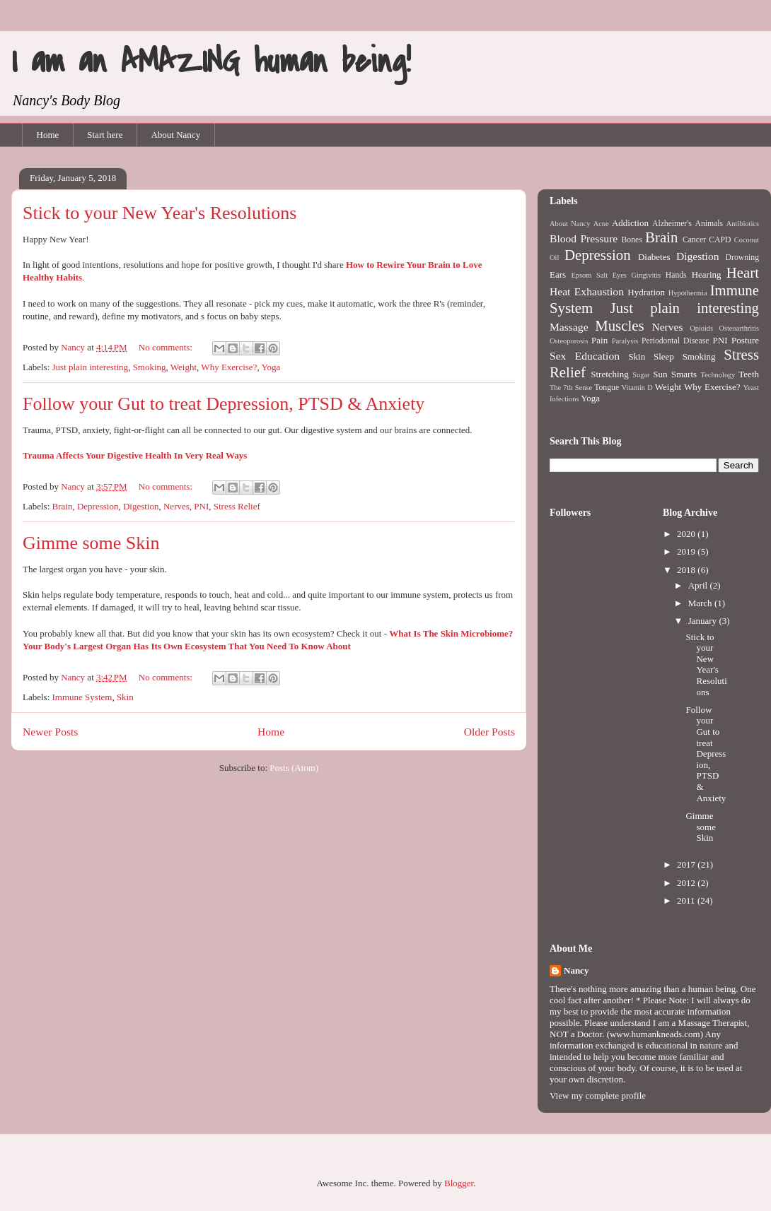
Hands (676, 275)
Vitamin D (637, 387)
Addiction (630, 223)
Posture (745, 340)
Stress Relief (237, 506)
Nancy (576, 970)
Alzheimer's (672, 223)
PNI (201, 506)
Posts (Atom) (293, 767)
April (699, 585)
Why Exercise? (229, 367)
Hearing (706, 274)
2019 (687, 551)
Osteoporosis (569, 341)
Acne (601, 224)
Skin (125, 697)
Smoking (149, 367)
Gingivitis (646, 275)
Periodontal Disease (675, 340)
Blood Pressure (584, 238)
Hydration (646, 292)
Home (48, 134)
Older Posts (489, 732)
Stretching (609, 374)
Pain (599, 340)
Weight (183, 367)
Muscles (619, 325)
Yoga (270, 367)
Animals (709, 223)
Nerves (176, 506)
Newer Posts (50, 732)
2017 (687, 864)
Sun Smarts (675, 374)
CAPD (720, 239)
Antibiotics (742, 224)
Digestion (141, 506)
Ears (558, 274)
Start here (104, 134)
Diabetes (654, 257)
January (703, 620)
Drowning (742, 257)
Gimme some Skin (91, 543)
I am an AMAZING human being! (210, 61)
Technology (718, 375)
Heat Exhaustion (587, 291)
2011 (687, 900)
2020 (687, 533)
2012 (687, 883)
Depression (98, 506)
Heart (742, 272)
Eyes (620, 275)
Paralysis (625, 341)
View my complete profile (598, 1095)
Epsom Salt (589, 275)
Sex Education (585, 356)
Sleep (664, 356)
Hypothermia (687, 293)
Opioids (701, 328)
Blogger (458, 1183)
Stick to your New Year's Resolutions (159, 213)
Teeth (748, 374)
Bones (632, 239)
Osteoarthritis (739, 328)
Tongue (606, 387)
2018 (687, 570)
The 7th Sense (571, 387)
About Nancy (175, 134)
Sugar (640, 375)
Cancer (694, 239)
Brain (62, 506)
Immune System (82, 697)
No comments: (167, 347)
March (701, 603)
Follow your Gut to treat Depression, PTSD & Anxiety (223, 404)
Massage (569, 327)
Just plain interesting (90, 367)
